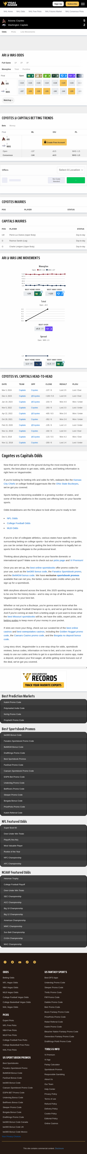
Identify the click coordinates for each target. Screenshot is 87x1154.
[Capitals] (8, 92)
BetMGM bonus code (23, 575)
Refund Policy (51, 1104)
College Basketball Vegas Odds (17, 1002)
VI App (47, 1060)
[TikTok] (28, 962)
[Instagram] (35, 962)
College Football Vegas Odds (16, 997)
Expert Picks (8, 1020)
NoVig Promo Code (12, 714)
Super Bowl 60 (10, 828)
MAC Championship (13, 944)
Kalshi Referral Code (13, 813)
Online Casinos (51, 1123)
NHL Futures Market (53, 11)
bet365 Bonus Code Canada (15, 1122)
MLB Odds (12, 528)
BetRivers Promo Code (14, 789)
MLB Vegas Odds (10, 992)
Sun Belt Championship (14, 932)
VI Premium (50, 1055)
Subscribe (72, 4)
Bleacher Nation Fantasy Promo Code (61, 1031)
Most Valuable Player (13, 846)
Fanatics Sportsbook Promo (15, 1068)
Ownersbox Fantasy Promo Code (59, 1036)
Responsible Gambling (55, 1074)
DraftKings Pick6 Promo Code (58, 1041)
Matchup (7, 100)
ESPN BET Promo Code (13, 1092)
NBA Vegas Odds (10, 987)
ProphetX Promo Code (14, 720)
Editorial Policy (51, 1118)
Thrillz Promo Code (53, 992)
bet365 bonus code (37, 571)
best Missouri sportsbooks (21, 616)
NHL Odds (20, 11)
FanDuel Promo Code (13, 765)
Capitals (22, 390)
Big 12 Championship (13, 914)
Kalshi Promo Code (12, 702)
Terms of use (50, 1099)
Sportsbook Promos (53, 1069)
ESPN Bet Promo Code (14, 777)
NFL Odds (12, 518)
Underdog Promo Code (14, 783)
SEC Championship (12, 896)
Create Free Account (54, 142)
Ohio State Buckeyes (67, 483)
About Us (49, 1079)
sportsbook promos (68, 575)
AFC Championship (12, 863)
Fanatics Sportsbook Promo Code (19, 741)
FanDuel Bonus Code (12, 1078)
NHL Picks (35, 11)
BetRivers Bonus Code (13, 1102)
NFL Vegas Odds (10, 982)
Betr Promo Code (52, 1007)
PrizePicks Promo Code (14, 807)
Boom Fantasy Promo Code (57, 1012)
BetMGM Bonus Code (13, 747)
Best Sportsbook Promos (15, 759)
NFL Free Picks (9, 1025)
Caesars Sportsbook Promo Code (19, 771)
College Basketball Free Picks (16, 1045)
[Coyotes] (7, 84)
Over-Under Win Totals (14, 834)
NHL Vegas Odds (10, 1007)
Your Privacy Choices (11, 1136)
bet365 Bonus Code (13, 735)
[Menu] (83, 4)
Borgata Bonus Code (13, 801)
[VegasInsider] (43, 956)
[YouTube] (20, 962)
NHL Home (8, 11)
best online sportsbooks (42, 567)
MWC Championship (13, 926)
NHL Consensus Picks (74, 11)
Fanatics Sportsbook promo (66, 571)
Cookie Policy (51, 1113)
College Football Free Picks (15, 1040)
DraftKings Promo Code (14, 753)
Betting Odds (8, 978)
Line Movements (28, 32)
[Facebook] (5, 962)
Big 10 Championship (13, 908)
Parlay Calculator (52, 1064)
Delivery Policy (51, 1109)
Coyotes (34, 390)
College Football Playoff (14, 884)
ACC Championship (12, 902)
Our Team (49, 1084)
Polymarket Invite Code (14, 708)
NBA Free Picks (10, 1030)
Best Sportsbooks (10, 1063)
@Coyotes (35, 396)
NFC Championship (12, 857)
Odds (4, 32)
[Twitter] (13, 962)
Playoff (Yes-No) (11, 840)
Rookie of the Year (12, 852)
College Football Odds (18, 523)
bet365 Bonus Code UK (13, 1127)
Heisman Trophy (11, 878)
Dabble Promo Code (54, 1002)
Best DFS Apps (51, 978)
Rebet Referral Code (54, 1022)
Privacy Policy (51, 1094)
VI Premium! (76, 560)
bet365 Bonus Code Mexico (15, 1132)
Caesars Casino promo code (29, 635)
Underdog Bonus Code (13, 1097)
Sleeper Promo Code (13, 795)
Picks (13, 32)
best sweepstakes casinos (30, 631)
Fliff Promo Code (52, 997)
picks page (59, 560)
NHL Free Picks (10, 1050)
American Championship (15, 920)
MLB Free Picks (10, 1035)
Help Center (50, 1089)
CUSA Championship (13, 938)
